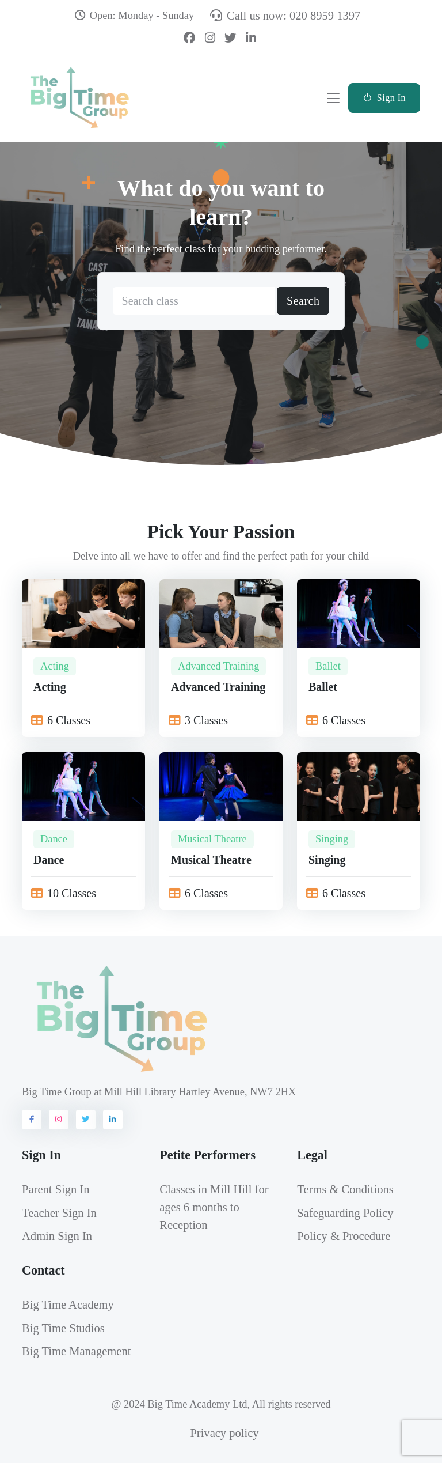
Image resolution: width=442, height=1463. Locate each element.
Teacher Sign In (59, 1213)
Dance (53, 839)
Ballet (328, 666)
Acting (54, 666)
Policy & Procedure (343, 1236)
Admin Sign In (57, 1236)
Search (303, 301)
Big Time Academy (68, 1304)
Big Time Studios (63, 1328)
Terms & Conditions (345, 1189)
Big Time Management (76, 1351)
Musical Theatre (212, 839)
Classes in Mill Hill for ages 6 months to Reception (213, 1207)
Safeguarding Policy (345, 1213)
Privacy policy (224, 1433)
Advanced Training (219, 666)
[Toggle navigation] (333, 98)
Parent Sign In (55, 1189)
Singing (331, 839)
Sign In (384, 98)
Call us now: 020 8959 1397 (285, 15)
